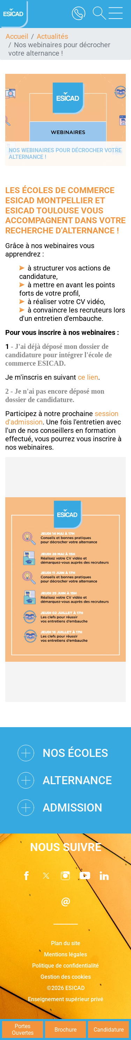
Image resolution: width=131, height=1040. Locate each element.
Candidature (109, 1029)
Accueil (17, 36)
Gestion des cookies (66, 977)
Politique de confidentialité (65, 965)
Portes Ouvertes (23, 1029)
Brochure (65, 1029)
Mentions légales (65, 954)
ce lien (88, 377)
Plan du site (65, 943)
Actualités (52, 36)
